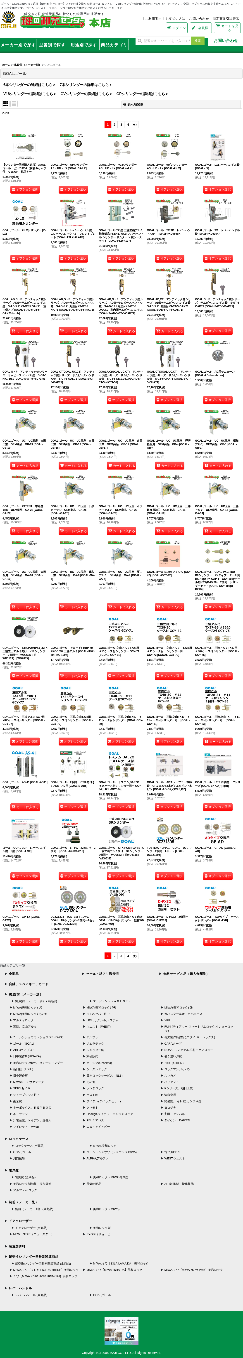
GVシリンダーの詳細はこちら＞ (86, 94)
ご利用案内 (153, 18)
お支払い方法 (175, 18)
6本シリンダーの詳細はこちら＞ (29, 85)
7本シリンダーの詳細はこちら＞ (86, 85)
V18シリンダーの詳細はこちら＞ (30, 94)
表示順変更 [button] (133, 104)
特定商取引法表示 (226, 18)
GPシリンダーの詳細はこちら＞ (143, 94)
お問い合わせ (199, 18)
